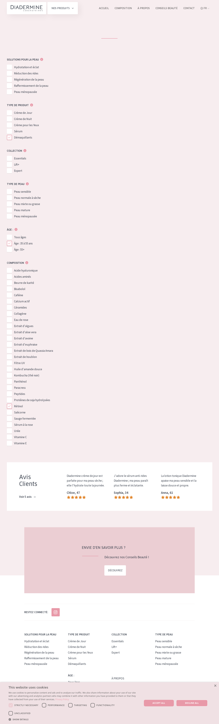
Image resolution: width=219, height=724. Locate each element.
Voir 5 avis (27, 497)
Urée (17, 431)
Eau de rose (21, 320)
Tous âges (20, 237)
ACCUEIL (104, 8)
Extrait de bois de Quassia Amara (33, 351)
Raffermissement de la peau (31, 86)
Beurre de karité (24, 283)
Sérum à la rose (23, 425)
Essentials (20, 158)
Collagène (20, 314)
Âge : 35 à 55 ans (23, 243)
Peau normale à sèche (27, 198)
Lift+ (16, 165)
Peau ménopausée (25, 92)
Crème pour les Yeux (26, 125)
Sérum (18, 131)
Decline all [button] (192, 703)
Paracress (20, 388)
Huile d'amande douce (28, 369)
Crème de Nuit (23, 119)
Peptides (19, 394)
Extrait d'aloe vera (25, 332)
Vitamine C (20, 437)
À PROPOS (118, 678)
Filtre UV (19, 363)
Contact (189, 8)
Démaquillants (23, 138)
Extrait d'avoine (23, 338)
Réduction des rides (26, 73)
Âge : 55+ (19, 250)
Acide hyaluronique (26, 271)
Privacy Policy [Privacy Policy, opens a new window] (62, 699)
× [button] (215, 686)
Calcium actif (22, 301)
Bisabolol (19, 289)
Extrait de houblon (25, 357)
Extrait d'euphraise (25, 345)
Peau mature (22, 210)
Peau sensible (22, 192)
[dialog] (109, 703)
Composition (123, 8)
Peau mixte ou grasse (27, 204)
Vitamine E (20, 443)
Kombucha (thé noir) (26, 375)
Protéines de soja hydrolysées (32, 400)
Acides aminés (22, 277)
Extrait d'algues (23, 326)
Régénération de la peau (29, 80)
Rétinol (18, 406)
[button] (74, 719)
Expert (18, 171)
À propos (144, 8)
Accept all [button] (159, 703)
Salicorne (19, 412)
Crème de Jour (23, 113)
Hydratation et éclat (26, 67)
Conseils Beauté (167, 8)
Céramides (20, 308)
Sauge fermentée (25, 419)
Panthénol (20, 382)
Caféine (18, 295)
